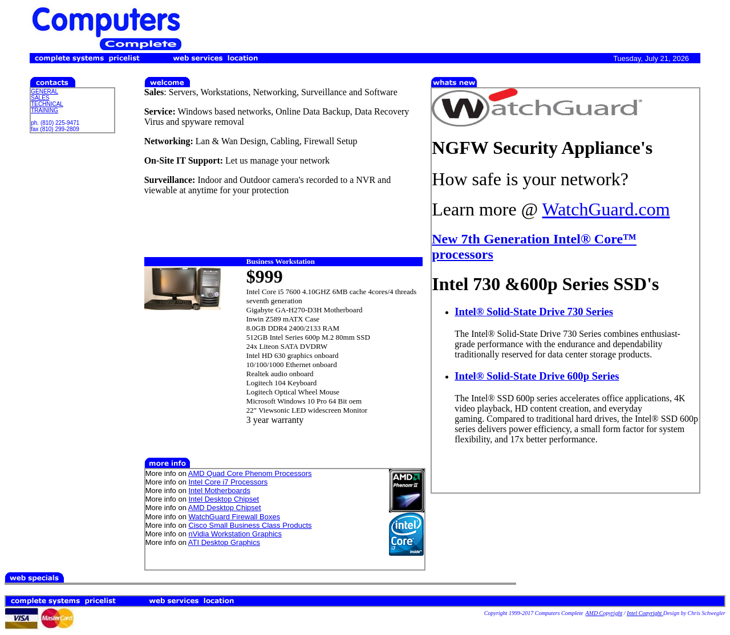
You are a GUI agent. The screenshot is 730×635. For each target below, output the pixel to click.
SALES (40, 98)
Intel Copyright (645, 613)
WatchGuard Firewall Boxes (235, 516)
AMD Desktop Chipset (224, 507)
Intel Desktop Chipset (224, 499)
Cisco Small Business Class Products (250, 525)
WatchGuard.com (606, 209)
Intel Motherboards (219, 490)
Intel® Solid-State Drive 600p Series (537, 376)
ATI (194, 542)
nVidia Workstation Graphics (235, 534)
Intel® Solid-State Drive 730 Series (534, 311)
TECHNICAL (47, 104)
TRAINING (44, 110)
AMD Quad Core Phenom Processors (250, 473)
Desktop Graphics (230, 542)
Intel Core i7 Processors (228, 482)
